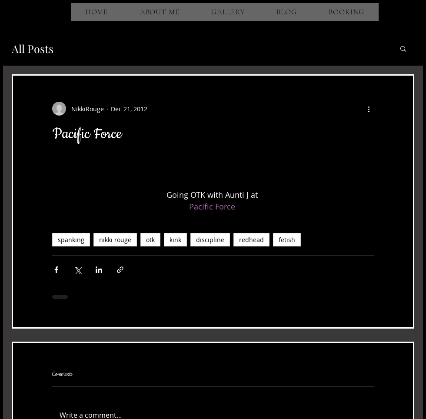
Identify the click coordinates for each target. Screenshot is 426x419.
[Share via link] (120, 270)
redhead (251, 240)
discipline (210, 240)
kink (175, 240)
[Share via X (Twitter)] (77, 270)
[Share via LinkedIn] (99, 270)
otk (150, 240)
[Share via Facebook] (56, 270)
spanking (71, 240)
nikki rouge (115, 240)
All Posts (32, 48)
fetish (287, 240)
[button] (403, 48)
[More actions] (368, 108)
